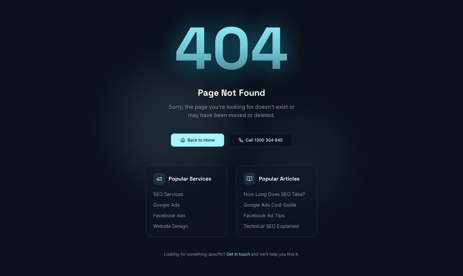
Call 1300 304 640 (261, 139)
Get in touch (238, 253)
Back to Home (197, 139)
